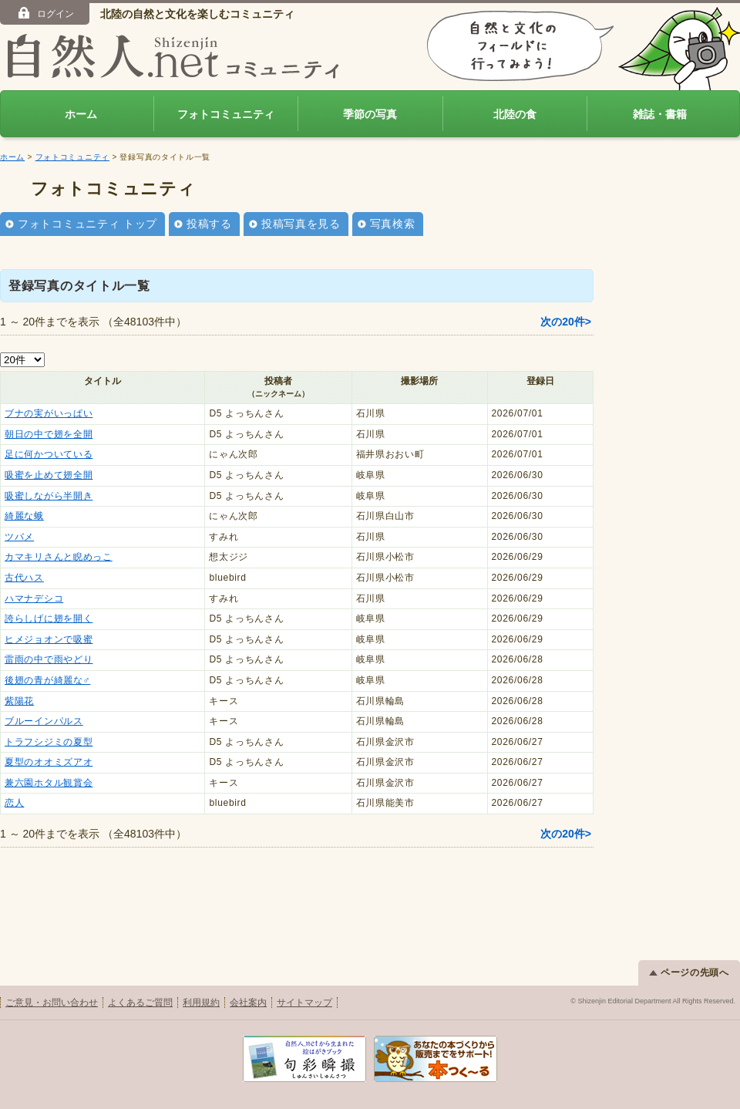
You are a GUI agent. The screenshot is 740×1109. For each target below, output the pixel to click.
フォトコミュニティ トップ (87, 223)
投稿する (209, 223)
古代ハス (24, 577)
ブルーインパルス (44, 721)
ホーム (81, 114)
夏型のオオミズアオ (48, 762)
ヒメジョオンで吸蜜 (48, 639)
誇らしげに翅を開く (48, 618)
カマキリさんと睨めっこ (59, 556)
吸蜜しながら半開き (48, 495)
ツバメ (19, 536)
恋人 (14, 802)
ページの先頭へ (689, 972)
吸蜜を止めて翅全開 (48, 475)
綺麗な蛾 (24, 516)
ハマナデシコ (34, 598)
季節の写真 (370, 114)
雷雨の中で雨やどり (48, 659)
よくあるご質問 (140, 1002)
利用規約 (201, 1002)
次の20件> (565, 321)
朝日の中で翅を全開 (48, 434)
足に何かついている (48, 454)
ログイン (45, 13)
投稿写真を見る (301, 223)
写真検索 (392, 223)
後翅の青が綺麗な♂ (47, 680)
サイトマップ (304, 1002)
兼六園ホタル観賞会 (48, 782)
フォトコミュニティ (225, 114)
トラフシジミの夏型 (48, 742)
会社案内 (248, 1002)
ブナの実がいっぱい (48, 413)
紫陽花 (19, 701)
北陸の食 (514, 114)
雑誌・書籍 (660, 114)
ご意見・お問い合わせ (51, 1002)
